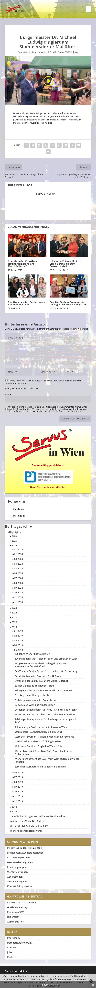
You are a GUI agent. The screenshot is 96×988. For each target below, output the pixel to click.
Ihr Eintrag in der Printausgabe (24, 847)
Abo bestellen (15, 876)
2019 (14, 627)
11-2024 (18, 597)
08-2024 (18, 583)
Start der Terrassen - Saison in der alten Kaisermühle (44, 736)
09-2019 (18, 786)
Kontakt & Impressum (19, 886)
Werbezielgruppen (17, 871)
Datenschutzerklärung (19, 942)
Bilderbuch (13, 916)
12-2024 (18, 602)
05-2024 (18, 568)
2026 (14, 535)
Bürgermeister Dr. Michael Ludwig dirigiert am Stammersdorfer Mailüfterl (40, 665)
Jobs (9, 952)
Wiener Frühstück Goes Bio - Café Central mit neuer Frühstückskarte (43, 753)
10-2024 (18, 592)
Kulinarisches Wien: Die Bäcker (27, 821)
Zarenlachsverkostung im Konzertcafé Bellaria (40, 766)
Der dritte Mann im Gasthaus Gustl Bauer (38, 676)
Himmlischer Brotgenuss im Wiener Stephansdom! (38, 816)
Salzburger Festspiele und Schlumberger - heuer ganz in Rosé (46, 721)
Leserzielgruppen (17, 867)
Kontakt (11, 947)
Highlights (15, 532)
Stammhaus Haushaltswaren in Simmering (38, 731)
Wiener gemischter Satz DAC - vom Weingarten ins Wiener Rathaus (47, 760)
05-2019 (68, 52)
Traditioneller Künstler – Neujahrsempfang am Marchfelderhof (22, 264)
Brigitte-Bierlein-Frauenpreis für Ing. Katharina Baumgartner (69, 303)
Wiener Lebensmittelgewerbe (26, 830)
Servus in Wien (39, 52)
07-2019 (18, 777)
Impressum (13, 937)
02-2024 (18, 554)
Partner (11, 957)
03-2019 (18, 640)
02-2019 (18, 635)
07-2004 (18, 578)
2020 (14, 622)
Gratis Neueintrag (17, 907)
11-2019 (18, 796)
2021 (14, 617)
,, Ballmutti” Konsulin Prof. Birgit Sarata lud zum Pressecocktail (66, 264)
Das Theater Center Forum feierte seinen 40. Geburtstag (46, 671)
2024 (14, 545)
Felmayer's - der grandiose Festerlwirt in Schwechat (43, 690)
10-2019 (18, 791)
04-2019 (18, 645)
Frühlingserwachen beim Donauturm (35, 700)
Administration (15, 921)
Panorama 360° (15, 912)
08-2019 (18, 781)
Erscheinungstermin (18, 857)
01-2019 (18, 630)
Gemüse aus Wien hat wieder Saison (35, 704)
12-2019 (18, 801)
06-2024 (18, 573)
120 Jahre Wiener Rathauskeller (32, 653)
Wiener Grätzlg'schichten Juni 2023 (29, 826)
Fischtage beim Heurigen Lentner (33, 695)
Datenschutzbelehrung (70, 411)
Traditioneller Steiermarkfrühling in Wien (38, 741)
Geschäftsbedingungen (20, 862)
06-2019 (18, 772)
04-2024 (18, 563)
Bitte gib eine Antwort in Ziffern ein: (22, 388)
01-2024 (18, 549)
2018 (14, 806)
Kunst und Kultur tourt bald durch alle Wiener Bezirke (45, 714)
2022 (14, 612)
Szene (61, 52)
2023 (14, 607)
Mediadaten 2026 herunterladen (25, 852)
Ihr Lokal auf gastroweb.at (22, 902)
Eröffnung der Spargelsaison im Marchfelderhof (41, 680)
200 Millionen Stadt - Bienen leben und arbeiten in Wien (46, 658)
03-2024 (18, 558)
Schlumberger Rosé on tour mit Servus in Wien (41, 727)
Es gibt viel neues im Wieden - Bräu (34, 685)
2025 (14, 540)
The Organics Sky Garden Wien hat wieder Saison (26, 303)
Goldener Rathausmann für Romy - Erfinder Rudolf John (46, 709)
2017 (14, 811)
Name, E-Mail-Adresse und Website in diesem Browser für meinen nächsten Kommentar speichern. (43, 381)
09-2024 (18, 587)
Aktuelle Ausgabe (17, 881)
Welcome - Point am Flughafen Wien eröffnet (40, 746)
